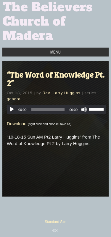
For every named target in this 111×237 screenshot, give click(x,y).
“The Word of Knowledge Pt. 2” (55, 78)
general (14, 99)
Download (17, 123)
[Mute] (84, 109)
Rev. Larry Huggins (61, 93)
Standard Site (55, 222)
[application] (56, 109)
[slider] (48, 109)
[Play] (12, 109)
